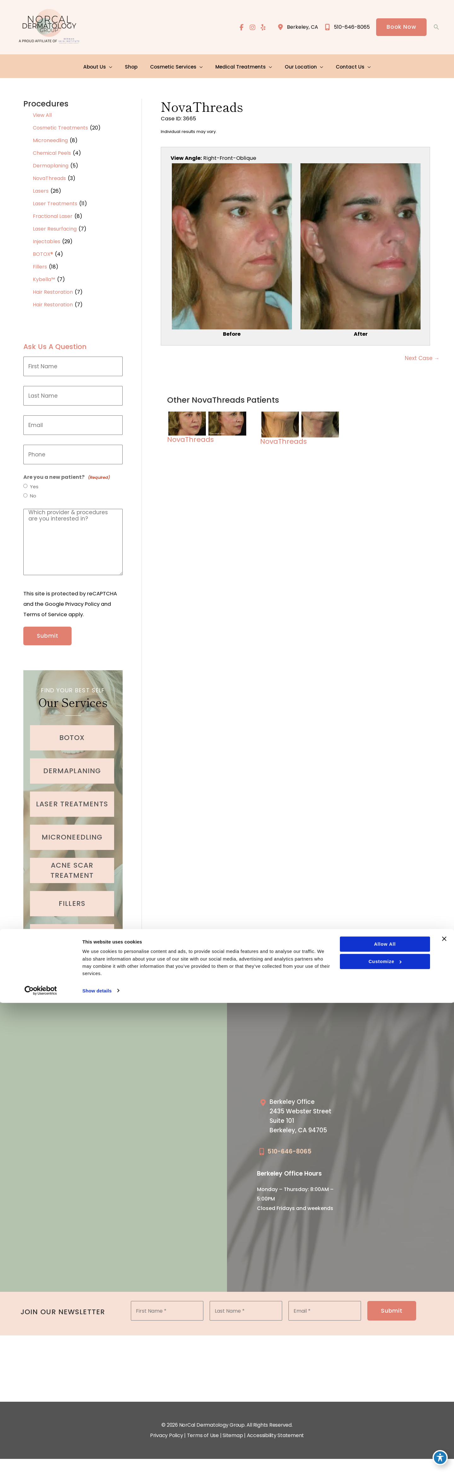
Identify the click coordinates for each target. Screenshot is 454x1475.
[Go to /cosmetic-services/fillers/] (72, 896)
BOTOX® (43, 251)
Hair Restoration (53, 288)
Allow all (384, 1415)
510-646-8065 (289, 1146)
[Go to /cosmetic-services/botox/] (72, 731)
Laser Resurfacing (55, 225)
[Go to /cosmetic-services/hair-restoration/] (72, 929)
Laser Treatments (55, 200)
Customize (385, 1432)
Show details (97, 1462)
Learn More (73, 959)
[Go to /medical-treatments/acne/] (72, 863)
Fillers (40, 263)
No (33, 493)
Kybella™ (44, 276)
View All (42, 112)
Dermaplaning (50, 162)
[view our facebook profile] (240, 27)
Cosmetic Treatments (60, 124)
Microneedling (50, 137)
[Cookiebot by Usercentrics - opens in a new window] (40, 1462)
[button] (401, 27)
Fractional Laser (53, 213)
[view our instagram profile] (251, 27)
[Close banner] (444, 1409)
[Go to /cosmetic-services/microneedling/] (72, 830)
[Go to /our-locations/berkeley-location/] (303, 1112)
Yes (34, 483)
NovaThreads (49, 175)
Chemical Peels (52, 150)
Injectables (46, 238)
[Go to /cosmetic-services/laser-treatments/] (72, 797)
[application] (113, 64)
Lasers (41, 187)
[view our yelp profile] (262, 27)
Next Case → (422, 356)
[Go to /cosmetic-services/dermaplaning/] (72, 764)
